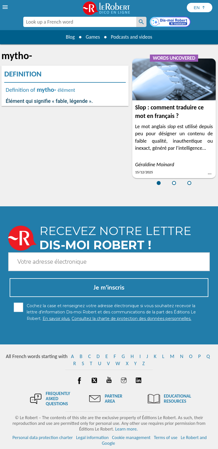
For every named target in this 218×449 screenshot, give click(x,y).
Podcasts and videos (132, 37)
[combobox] (79, 22)
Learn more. (126, 429)
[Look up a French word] (141, 22)
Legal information (92, 437)
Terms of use (165, 437)
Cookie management (131, 437)
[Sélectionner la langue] (199, 7)
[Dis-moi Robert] (170, 22)
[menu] (5, 7)
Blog (69, 37)
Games (92, 37)
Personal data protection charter (42, 437)
